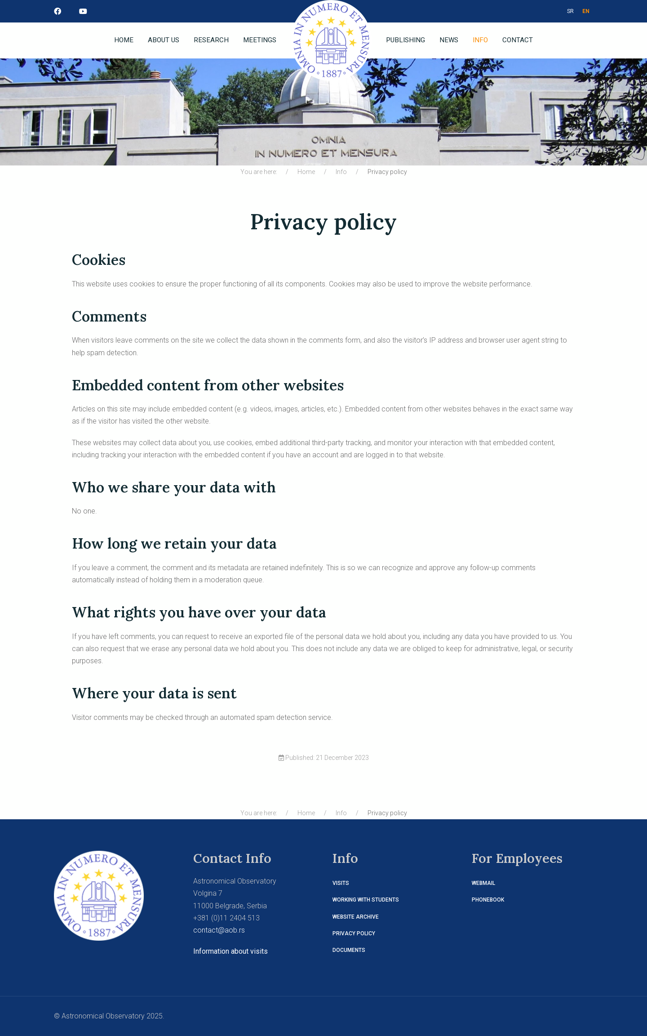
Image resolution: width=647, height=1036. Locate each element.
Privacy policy (353, 933)
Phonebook (488, 900)
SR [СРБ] (570, 11)
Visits (340, 883)
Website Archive (355, 917)
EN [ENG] (585, 11)
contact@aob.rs (219, 930)
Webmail (483, 883)
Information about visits (230, 951)
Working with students (365, 900)
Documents (348, 950)
